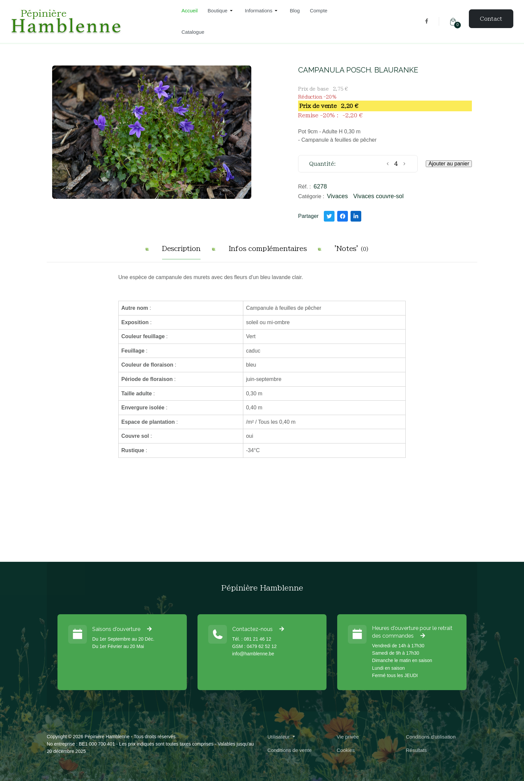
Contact (491, 18)
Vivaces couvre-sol (378, 196)
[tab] (181, 251)
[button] (221, 10)
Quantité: (322, 163)
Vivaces (337, 196)
